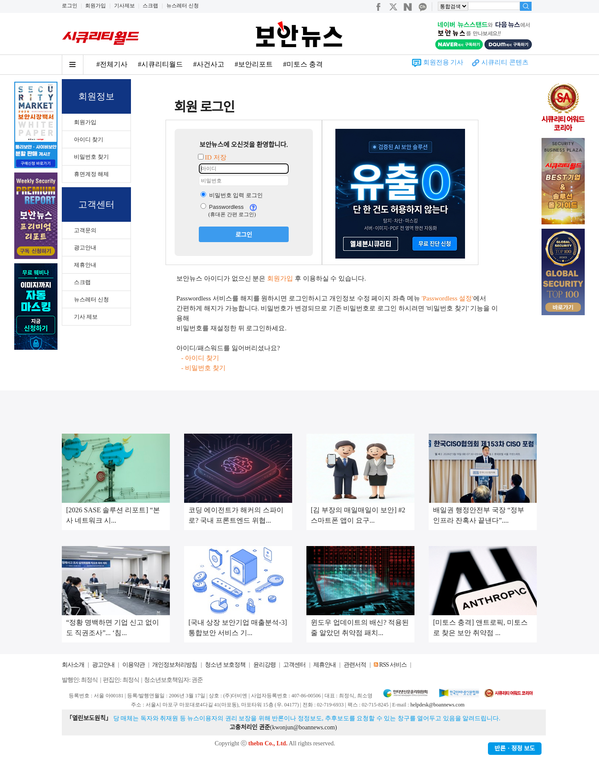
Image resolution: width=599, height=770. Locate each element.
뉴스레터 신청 (182, 6)
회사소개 (73, 664)
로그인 (69, 6)
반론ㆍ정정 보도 (514, 748)
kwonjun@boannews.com (303, 727)
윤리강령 (264, 664)
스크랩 (150, 6)
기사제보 (124, 6)
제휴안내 (85, 265)
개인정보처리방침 (174, 664)
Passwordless (222, 207)
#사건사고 (208, 64)
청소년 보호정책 (225, 664)
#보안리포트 (254, 64)
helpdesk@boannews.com (437, 705)
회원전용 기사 (443, 62)
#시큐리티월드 (160, 64)
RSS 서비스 (392, 664)
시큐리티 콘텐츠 (505, 62)
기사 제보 (86, 316)
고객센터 (294, 664)
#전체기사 (111, 64)
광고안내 (85, 247)
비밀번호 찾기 (91, 156)
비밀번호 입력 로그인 (232, 195)
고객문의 (85, 230)
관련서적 (355, 664)
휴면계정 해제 (91, 174)
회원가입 (95, 6)
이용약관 (133, 664)
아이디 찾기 (88, 139)
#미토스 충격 (303, 64)
